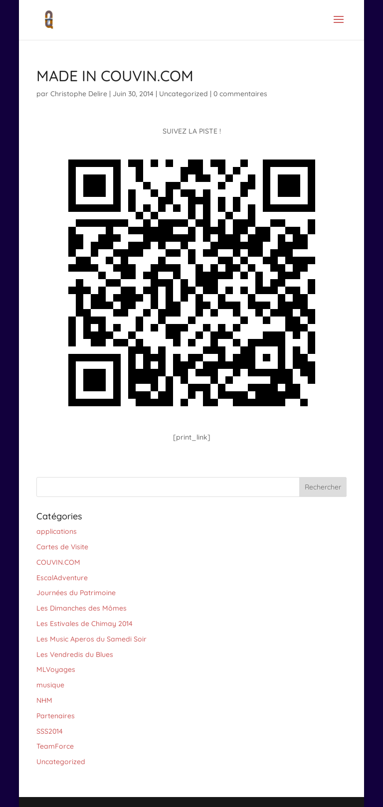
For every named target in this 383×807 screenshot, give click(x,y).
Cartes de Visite (62, 546)
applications (56, 531)
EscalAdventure (62, 577)
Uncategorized (183, 93)
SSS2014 (49, 731)
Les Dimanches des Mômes (81, 608)
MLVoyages (55, 669)
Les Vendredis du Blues (74, 654)
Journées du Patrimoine (76, 592)
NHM (44, 700)
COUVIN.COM (58, 562)
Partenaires (55, 715)
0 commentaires (240, 93)
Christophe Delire (78, 93)
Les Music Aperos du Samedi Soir (91, 639)
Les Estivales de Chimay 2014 (84, 623)
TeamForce (55, 746)
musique (50, 684)
